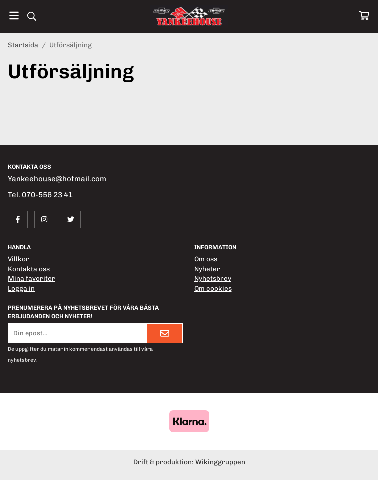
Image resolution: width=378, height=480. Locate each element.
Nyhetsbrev (212, 278)
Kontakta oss (29, 269)
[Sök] (31, 16)
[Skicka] (165, 333)
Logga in (21, 288)
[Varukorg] (364, 15)
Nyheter (207, 269)
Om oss (205, 259)
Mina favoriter (31, 278)
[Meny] (14, 15)
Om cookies (213, 288)
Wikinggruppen (220, 462)
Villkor (18, 259)
